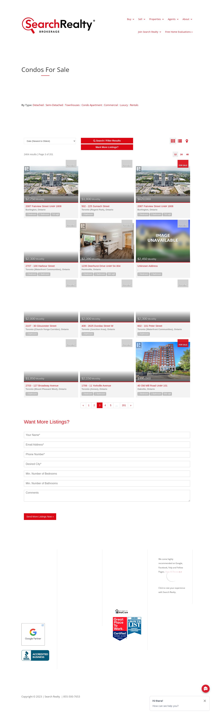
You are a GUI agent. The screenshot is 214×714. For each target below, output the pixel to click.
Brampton (27, 579)
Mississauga (28, 568)
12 (175, 154)
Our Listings (28, 557)
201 (124, 405)
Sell (140, 19)
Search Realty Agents (123, 574)
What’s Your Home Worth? (127, 557)
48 (187, 154)
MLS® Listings (120, 562)
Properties (155, 19)
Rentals (134, 105)
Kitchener (26, 601)
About (186, 19)
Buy (129, 19)
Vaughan (26, 590)
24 (181, 154)
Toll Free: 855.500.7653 (80, 594)
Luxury (124, 105)
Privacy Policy (120, 590)
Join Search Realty (148, 31)
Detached (38, 105)
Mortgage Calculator (123, 568)
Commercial (111, 105)
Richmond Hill (29, 585)
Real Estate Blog (121, 585)
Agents (172, 19)
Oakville (26, 574)
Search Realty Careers (124, 579)
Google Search (120, 596)
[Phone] (107, 454)
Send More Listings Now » (40, 516)
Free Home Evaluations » (179, 31)
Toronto (26, 562)
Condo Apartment (92, 105)
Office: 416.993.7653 (79, 598)
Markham (26, 596)
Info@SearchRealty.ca (79, 609)
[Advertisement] (143, 69)
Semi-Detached (54, 105)
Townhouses (72, 105)
